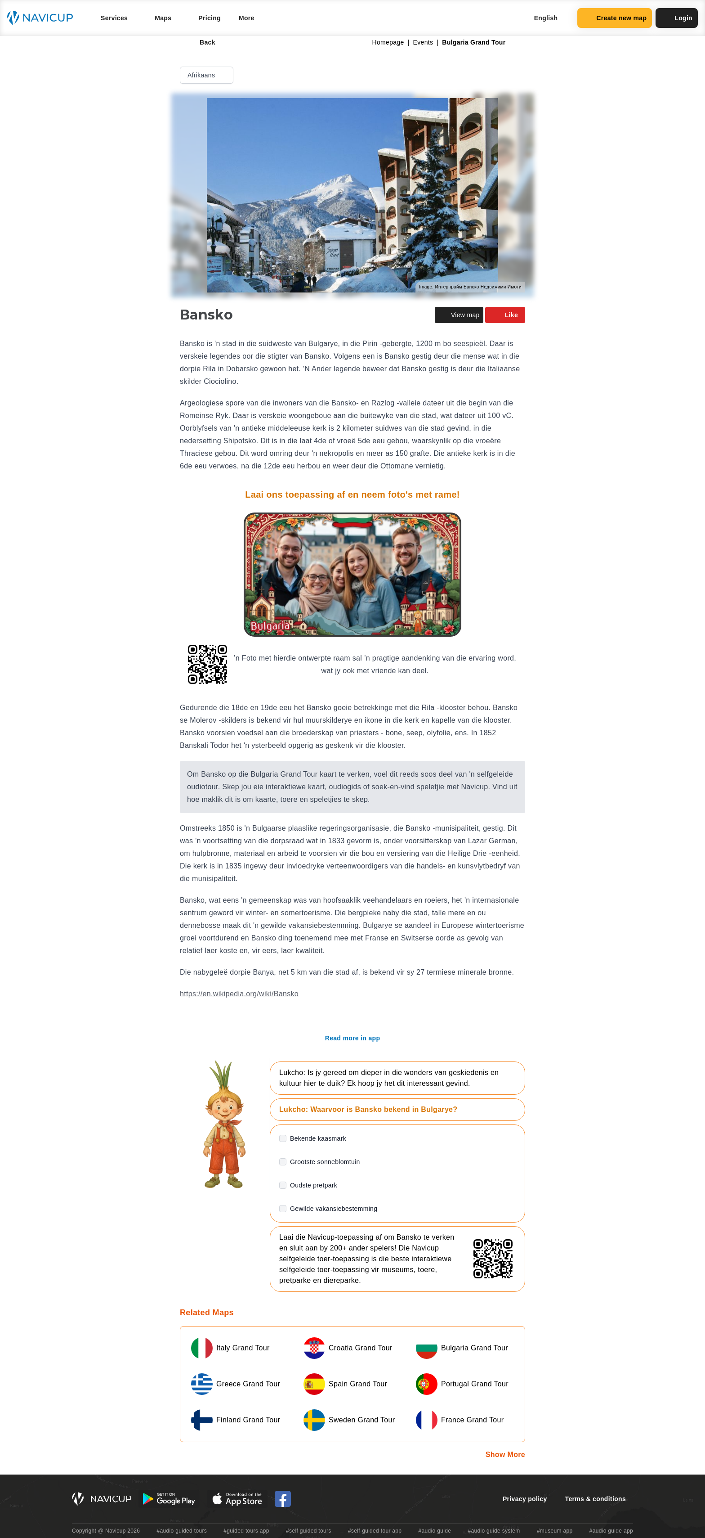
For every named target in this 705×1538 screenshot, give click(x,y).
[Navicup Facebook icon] (283, 1499)
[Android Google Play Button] (169, 1499)
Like (505, 314)
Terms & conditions (595, 1498)
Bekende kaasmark (318, 1138)
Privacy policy (525, 1498)
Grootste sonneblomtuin (325, 1161)
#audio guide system (494, 1531)
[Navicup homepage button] (43, 18)
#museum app (555, 1531)
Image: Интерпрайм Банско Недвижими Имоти (470, 286)
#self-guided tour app (375, 1531)
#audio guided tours (182, 1531)
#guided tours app (246, 1531)
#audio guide (435, 1531)
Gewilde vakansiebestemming (333, 1208)
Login (676, 17)
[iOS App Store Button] (237, 1499)
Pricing (209, 18)
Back (201, 42)
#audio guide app (611, 1531)
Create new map (615, 17)
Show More (505, 1454)
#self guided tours (308, 1531)
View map (459, 314)
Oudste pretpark (313, 1185)
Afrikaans (207, 75)
